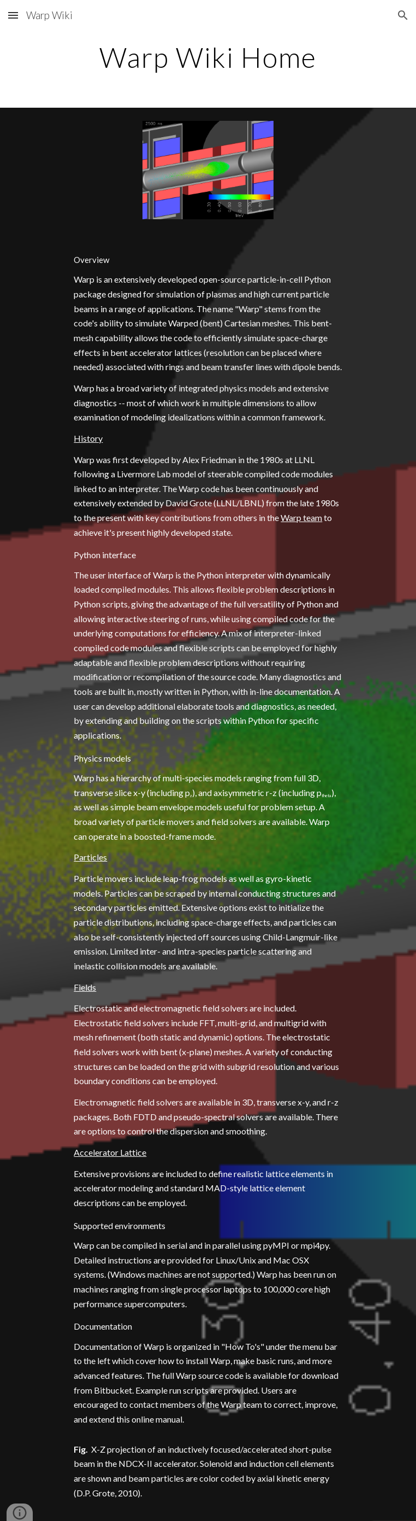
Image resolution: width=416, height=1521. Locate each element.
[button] (13, 15)
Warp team (301, 517)
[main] (207, 57)
